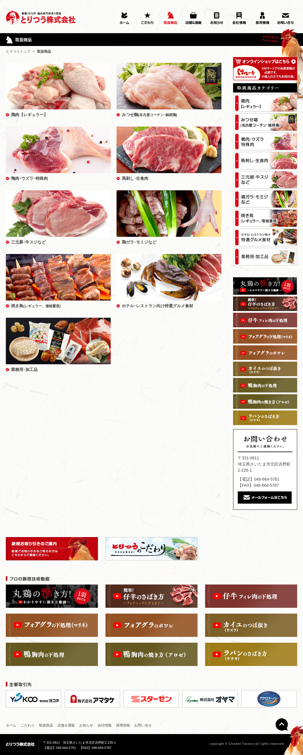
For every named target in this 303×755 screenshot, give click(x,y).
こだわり (28, 725)
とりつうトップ (18, 51)
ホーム (11, 725)
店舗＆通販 (66, 725)
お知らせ (86, 725)
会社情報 (105, 725)
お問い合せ (143, 725)
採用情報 (123, 725)
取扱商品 (46, 725)
